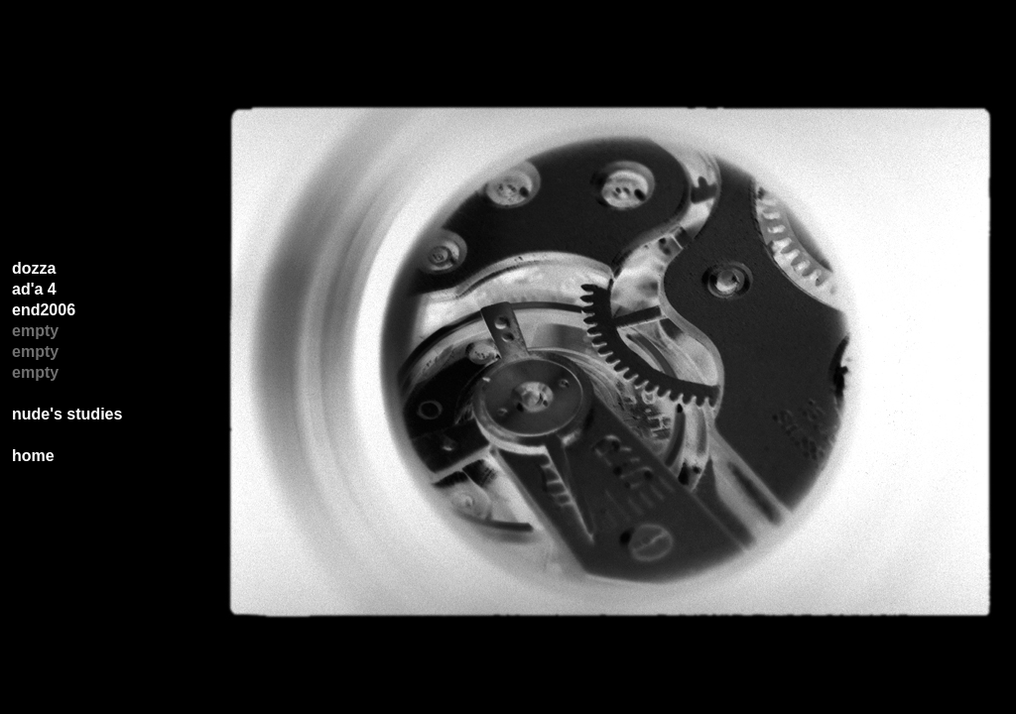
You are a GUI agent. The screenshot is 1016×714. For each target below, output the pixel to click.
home (33, 455)
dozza (34, 268)
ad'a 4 (34, 289)
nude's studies (67, 414)
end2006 (43, 309)
